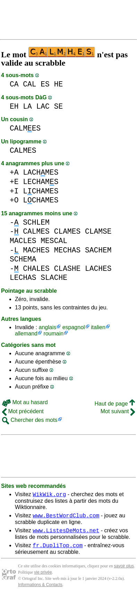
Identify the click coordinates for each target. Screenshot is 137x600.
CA (14, 84)
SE (58, 106)
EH (14, 106)
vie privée (43, 576)
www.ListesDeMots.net (66, 533)
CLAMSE (98, 231)
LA (27, 106)
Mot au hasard (25, 402)
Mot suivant (118, 411)
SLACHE (54, 278)
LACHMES (40, 172)
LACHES (98, 269)
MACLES (23, 241)
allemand (26, 333)
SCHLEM (36, 222)
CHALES (36, 269)
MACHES (36, 250)
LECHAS (23, 278)
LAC (43, 106)
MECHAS (67, 250)
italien (98, 327)
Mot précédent (23, 411)
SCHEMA (23, 259)
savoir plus (124, 570)
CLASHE (67, 269)
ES (45, 84)
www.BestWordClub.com (66, 517)
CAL (29, 84)
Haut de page (114, 404)
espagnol (73, 327)
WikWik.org (49, 495)
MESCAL (54, 241)
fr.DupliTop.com (58, 549)
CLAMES (67, 231)
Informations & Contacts (40, 588)
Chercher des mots (30, 420)
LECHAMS (40, 182)
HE (58, 84)
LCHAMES (40, 191)
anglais (47, 327)
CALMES (25, 128)
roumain (53, 333)
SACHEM (98, 250)
